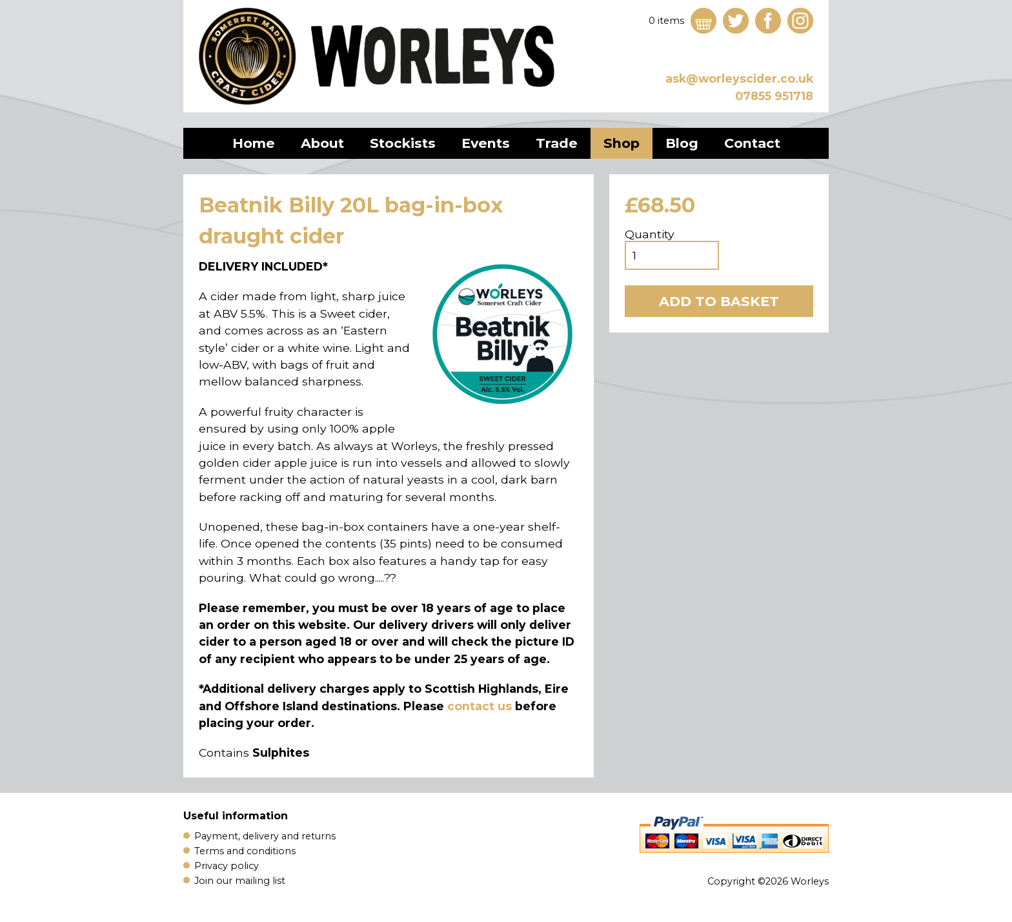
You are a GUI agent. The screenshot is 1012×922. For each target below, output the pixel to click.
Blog (681, 143)
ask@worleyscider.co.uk (739, 78)
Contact (752, 143)
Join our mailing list (239, 880)
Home (253, 143)
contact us (479, 706)
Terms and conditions (245, 851)
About (322, 143)
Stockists (403, 143)
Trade (557, 143)
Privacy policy (226, 866)
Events (485, 143)
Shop (621, 143)
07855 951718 (774, 96)
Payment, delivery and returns (265, 836)
